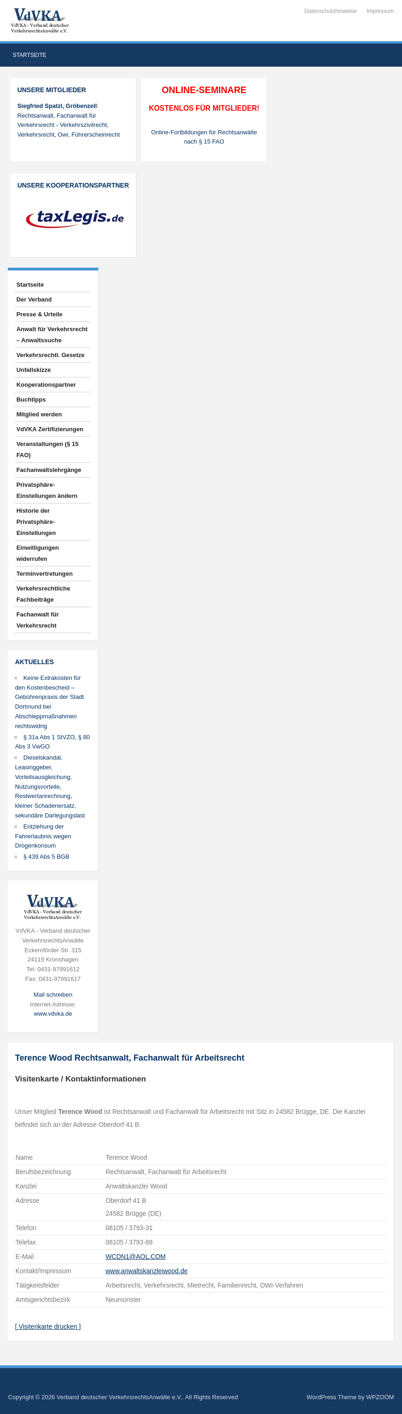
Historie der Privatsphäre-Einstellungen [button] (36, 521)
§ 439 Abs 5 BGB (46, 856)
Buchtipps (31, 399)
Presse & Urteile (39, 314)
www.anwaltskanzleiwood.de (146, 1271)
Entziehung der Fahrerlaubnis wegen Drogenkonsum (43, 836)
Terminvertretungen (44, 573)
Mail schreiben (53, 994)
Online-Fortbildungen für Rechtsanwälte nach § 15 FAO (204, 137)
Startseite (29, 55)
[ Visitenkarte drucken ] (47, 1326)
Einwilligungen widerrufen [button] (37, 553)
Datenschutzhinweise (330, 11)
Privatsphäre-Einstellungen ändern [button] (46, 490)
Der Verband (34, 299)
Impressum (380, 11)
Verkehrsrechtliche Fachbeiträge (43, 594)
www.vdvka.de (53, 1013)
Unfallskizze (33, 369)
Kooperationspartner (46, 384)
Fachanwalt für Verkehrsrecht (37, 620)
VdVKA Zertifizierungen (49, 429)
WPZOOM (380, 1397)
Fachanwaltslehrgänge (48, 469)
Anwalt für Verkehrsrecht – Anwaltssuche (51, 335)
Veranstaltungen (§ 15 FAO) (47, 449)
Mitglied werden (39, 414)
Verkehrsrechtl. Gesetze (50, 355)
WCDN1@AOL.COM (135, 1256)
